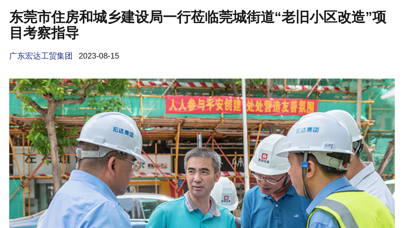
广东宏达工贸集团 (41, 55)
